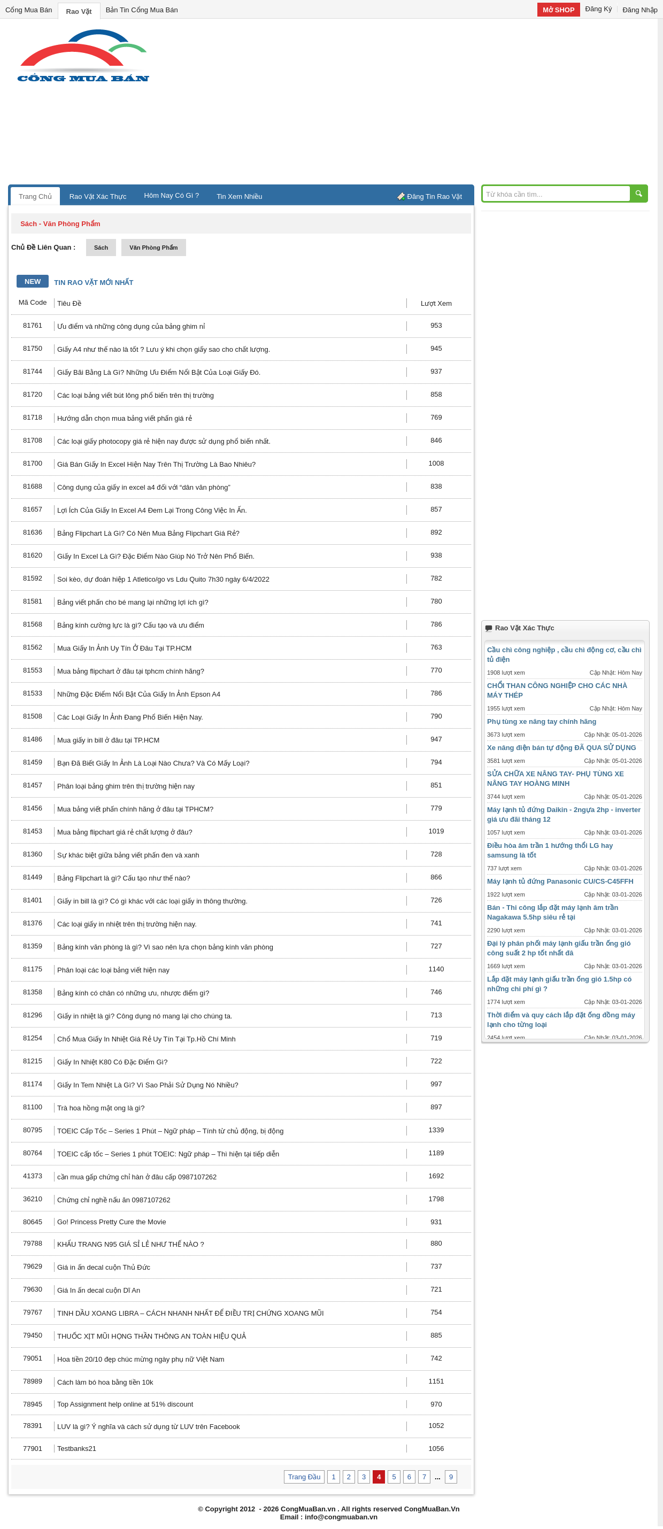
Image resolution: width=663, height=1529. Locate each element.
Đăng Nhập (640, 10)
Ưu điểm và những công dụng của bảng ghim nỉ (131, 326)
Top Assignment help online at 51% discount (125, 1404)
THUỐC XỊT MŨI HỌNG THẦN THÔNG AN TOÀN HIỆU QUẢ (151, 1336)
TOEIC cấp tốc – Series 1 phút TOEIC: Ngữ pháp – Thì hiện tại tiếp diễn (168, 1154)
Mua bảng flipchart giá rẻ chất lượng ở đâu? (124, 832)
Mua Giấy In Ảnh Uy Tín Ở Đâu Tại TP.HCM (124, 648)
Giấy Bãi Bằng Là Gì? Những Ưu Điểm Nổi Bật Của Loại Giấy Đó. (158, 372)
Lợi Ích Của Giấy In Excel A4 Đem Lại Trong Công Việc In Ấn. (152, 510)
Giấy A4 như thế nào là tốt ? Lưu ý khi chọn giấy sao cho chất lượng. (163, 349)
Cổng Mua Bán (28, 10)
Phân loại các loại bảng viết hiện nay (113, 970)
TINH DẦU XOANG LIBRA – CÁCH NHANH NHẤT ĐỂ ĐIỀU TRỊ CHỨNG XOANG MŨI (190, 1313)
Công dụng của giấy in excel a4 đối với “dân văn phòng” (143, 487)
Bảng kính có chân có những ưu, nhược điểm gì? (133, 993)
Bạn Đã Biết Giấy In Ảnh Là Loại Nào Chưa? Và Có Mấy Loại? (153, 763)
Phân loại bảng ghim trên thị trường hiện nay (126, 786)
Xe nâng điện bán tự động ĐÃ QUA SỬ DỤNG (561, 748)
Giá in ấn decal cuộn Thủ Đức (103, 1267)
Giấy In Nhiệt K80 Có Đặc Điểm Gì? (112, 1062)
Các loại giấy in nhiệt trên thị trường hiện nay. (127, 924)
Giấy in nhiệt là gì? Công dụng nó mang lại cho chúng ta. (144, 1016)
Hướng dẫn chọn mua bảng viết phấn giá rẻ (124, 418)
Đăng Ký (598, 9)
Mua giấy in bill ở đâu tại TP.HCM (108, 740)
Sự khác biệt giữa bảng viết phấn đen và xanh (128, 855)
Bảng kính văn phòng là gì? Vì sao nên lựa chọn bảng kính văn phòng (165, 947)
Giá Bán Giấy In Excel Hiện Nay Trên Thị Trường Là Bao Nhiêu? (156, 464)
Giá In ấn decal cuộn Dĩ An (98, 1290)
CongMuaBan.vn (308, 1509)
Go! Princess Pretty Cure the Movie (111, 1222)
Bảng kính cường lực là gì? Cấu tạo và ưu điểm (130, 625)
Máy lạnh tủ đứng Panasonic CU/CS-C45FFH (560, 881)
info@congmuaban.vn (341, 1517)
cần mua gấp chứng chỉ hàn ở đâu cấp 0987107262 (137, 1177)
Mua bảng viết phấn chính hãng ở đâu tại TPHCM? (135, 809)
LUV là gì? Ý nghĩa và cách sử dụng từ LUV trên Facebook (148, 1427)
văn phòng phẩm (153, 247)
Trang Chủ (35, 196)
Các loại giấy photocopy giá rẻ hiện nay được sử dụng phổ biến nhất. (164, 441)
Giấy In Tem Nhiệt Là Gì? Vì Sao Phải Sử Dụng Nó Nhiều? (147, 1085)
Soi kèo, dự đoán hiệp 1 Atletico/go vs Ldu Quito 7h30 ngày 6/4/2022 (163, 579)
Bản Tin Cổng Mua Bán (142, 10)
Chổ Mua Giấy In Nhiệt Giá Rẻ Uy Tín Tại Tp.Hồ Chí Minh (146, 1039)
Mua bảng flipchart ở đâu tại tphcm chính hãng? (130, 671)
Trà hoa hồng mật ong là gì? (100, 1108)
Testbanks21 (76, 1449)
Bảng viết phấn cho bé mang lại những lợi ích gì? (133, 602)
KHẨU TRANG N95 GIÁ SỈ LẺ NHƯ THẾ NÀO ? (130, 1244)
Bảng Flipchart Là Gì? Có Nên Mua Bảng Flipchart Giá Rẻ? (148, 533)
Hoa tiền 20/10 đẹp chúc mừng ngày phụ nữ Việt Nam (141, 1359)
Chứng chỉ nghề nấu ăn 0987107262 (114, 1200)
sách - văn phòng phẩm (60, 224)
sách (101, 247)
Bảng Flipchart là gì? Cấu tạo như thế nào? (123, 878)
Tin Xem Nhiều (239, 196)
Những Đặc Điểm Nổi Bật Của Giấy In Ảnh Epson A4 (138, 694)
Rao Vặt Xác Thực (98, 196)
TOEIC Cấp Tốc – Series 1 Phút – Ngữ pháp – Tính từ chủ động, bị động (170, 1131)
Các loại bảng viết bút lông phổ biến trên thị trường (135, 395)
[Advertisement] (422, 104)
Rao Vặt (79, 11)
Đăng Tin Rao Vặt (434, 196)
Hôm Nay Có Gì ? (171, 195)
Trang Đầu (304, 1477)
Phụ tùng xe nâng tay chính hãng (541, 721)
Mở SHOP (558, 10)
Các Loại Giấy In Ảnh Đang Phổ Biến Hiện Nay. (130, 717)
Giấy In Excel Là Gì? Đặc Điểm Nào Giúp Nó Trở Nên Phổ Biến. (156, 556)
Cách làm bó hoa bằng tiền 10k (105, 1382)
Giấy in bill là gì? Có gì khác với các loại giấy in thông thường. (152, 901)
